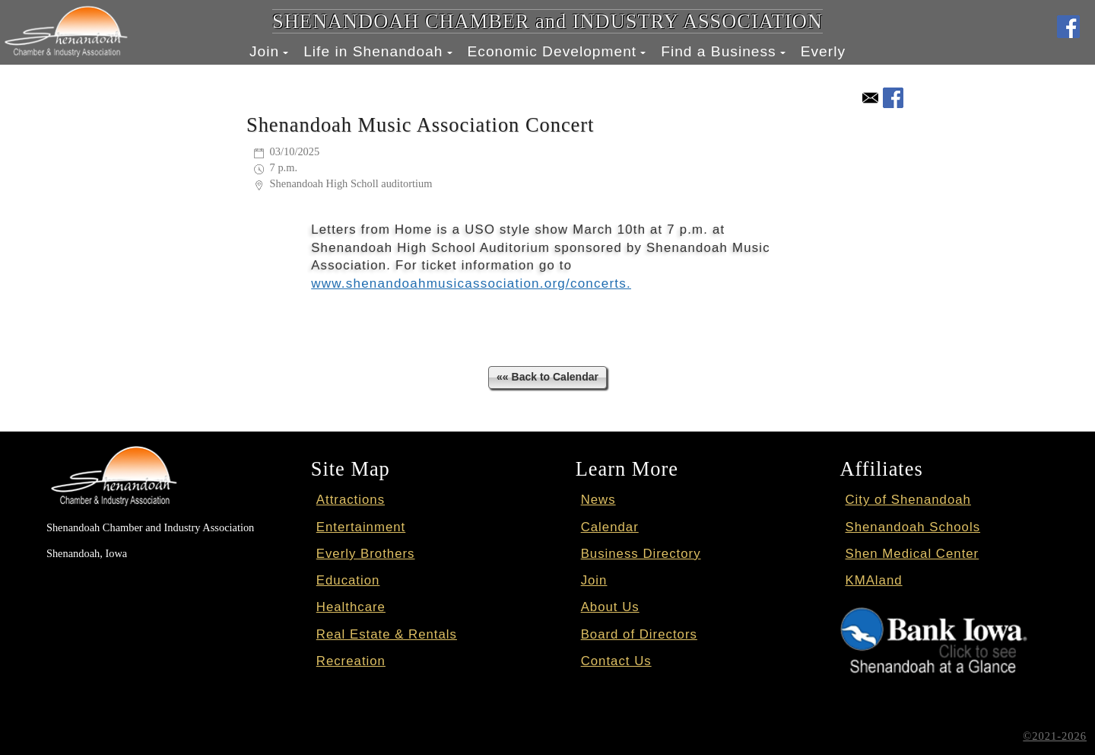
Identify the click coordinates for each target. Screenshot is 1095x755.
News (598, 499)
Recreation (351, 660)
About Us (610, 607)
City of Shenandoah (908, 499)
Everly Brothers (365, 553)
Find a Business (718, 51)
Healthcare (351, 607)
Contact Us (616, 660)
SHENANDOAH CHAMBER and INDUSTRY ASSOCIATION (547, 21)
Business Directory (641, 553)
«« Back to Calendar (547, 377)
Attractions (350, 499)
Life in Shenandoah (373, 51)
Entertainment (360, 526)
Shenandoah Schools (913, 526)
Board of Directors (639, 633)
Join (264, 51)
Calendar (610, 526)
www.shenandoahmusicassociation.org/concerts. (469, 283)
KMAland (874, 580)
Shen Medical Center (912, 553)
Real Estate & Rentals (386, 633)
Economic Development (552, 51)
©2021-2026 (1055, 736)
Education (348, 580)
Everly (823, 51)
